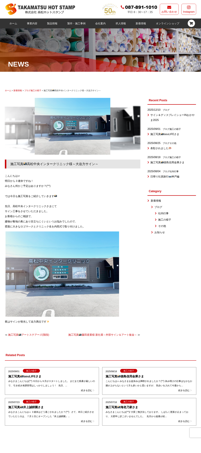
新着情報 (141, 23)
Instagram (189, 9)
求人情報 (121, 23)
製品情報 (52, 23)
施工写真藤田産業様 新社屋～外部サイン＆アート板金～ (102, 334)
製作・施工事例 (76, 23)
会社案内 (100, 23)
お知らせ (159, 232)
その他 (173, 143)
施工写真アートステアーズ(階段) (28, 334)
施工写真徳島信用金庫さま (167, 162)
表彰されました (160, 148)
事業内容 (32, 23)
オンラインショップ (167, 23)
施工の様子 (36, 90)
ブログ (27, 90)
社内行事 (174, 171)
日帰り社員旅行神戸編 (164, 176)
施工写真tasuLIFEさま (164, 134)
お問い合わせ (169, 9)
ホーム (13, 23)
